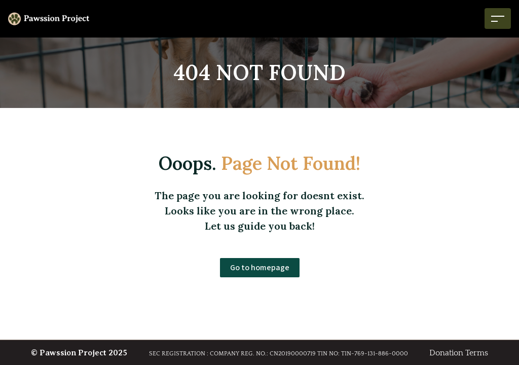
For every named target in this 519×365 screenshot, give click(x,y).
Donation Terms (458, 352)
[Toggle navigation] (498, 18)
